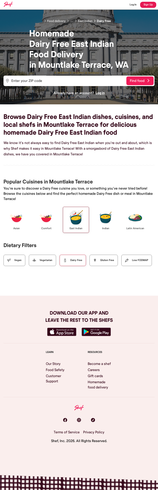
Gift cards (95, 376)
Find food (139, 81)
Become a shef (99, 364)
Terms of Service (67, 432)
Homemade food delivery (98, 385)
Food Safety (55, 370)
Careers (94, 370)
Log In (133, 4)
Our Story (53, 364)
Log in (100, 93)
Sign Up (148, 4)
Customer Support (53, 378)
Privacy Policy (93, 432)
